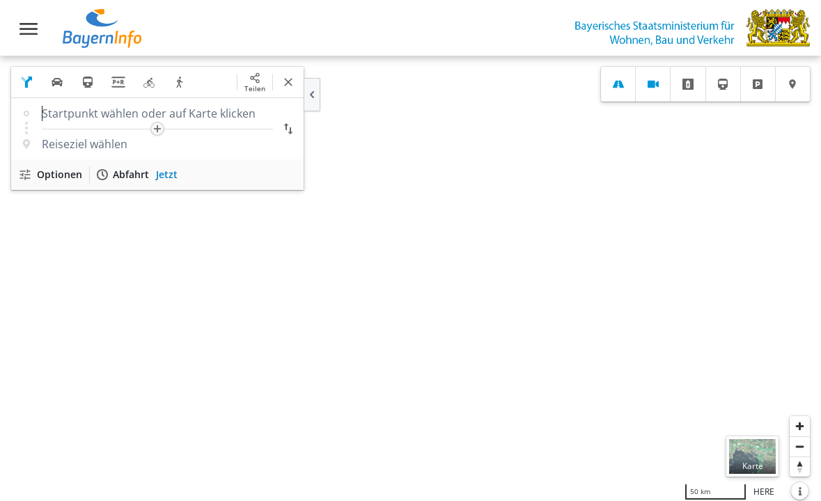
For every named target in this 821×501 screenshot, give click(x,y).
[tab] (618, 84)
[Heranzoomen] (800, 426)
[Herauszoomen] (800, 446)
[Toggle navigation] (28, 29)
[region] (410, 278)
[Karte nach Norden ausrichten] (800, 466)
